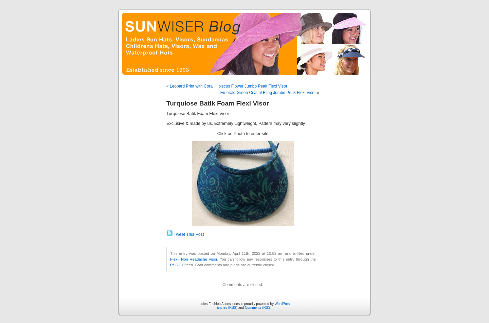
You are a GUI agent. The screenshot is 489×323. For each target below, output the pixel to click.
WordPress (283, 304)
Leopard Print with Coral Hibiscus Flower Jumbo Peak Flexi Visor (228, 86)
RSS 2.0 (177, 265)
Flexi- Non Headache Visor (193, 259)
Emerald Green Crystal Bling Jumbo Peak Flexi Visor (268, 92)
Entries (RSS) (227, 307)
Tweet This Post (189, 234)
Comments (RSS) (258, 307)
